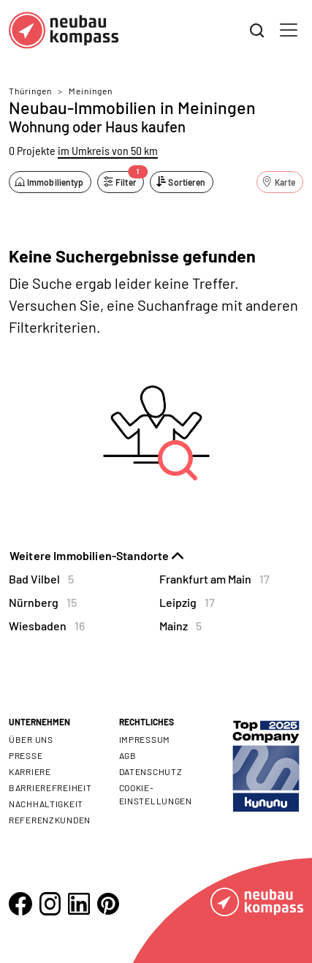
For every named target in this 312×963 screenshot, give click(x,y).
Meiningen (91, 91)
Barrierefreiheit (50, 787)
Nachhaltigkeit (46, 803)
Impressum (144, 739)
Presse (25, 755)
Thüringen (30, 91)
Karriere (30, 771)
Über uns (31, 739)
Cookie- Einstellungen (155, 794)
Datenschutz (151, 771)
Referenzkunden (50, 820)
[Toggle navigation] (288, 30)
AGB (128, 755)
